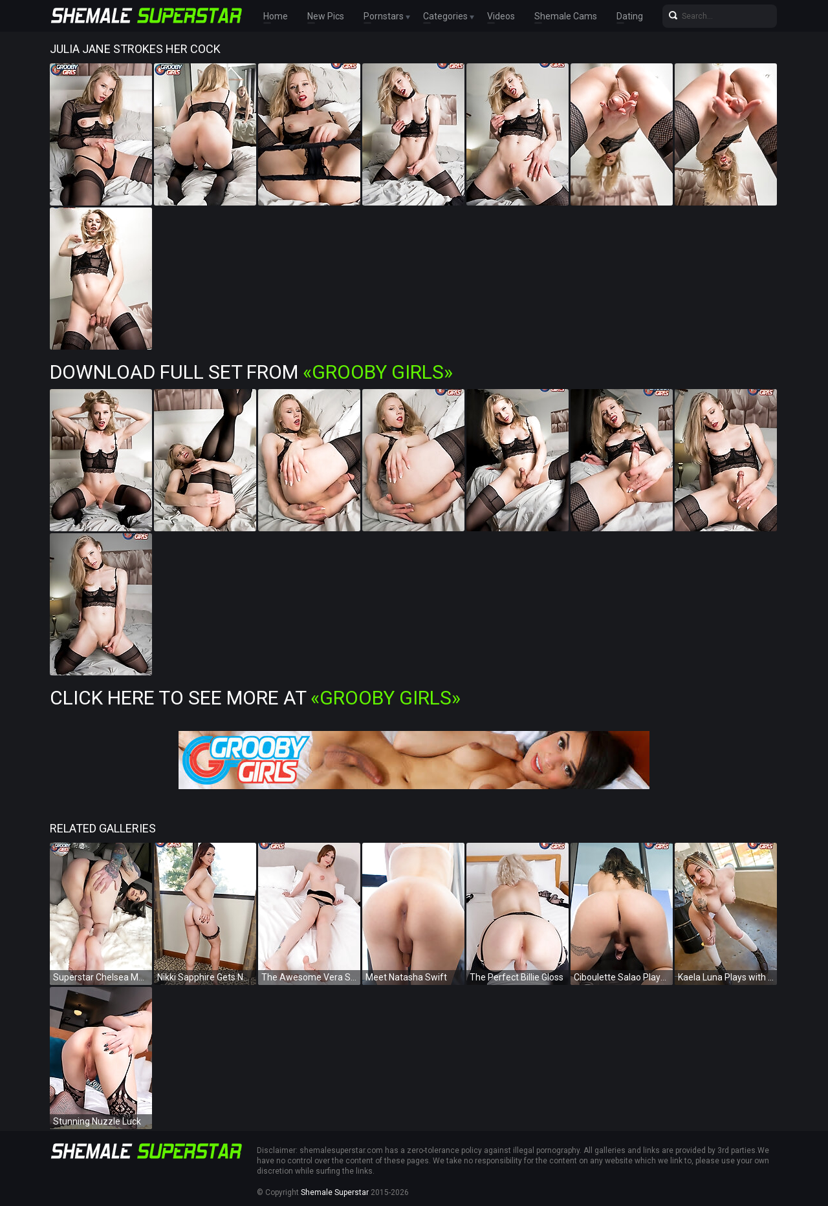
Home (275, 16)
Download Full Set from (251, 372)
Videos (501, 16)
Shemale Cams (565, 16)
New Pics (325, 16)
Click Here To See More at (255, 697)
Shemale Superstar (335, 1192)
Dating (629, 16)
